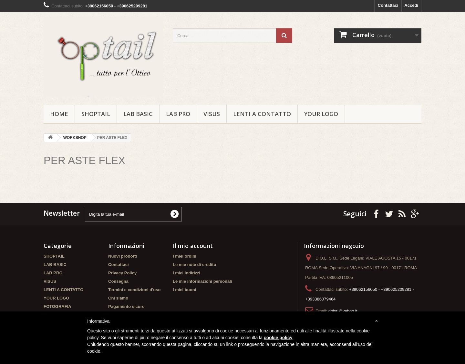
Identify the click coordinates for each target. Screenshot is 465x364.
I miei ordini (184, 256)
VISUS (211, 114)
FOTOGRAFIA (57, 306)
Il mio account (193, 246)
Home (59, 114)
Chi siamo (118, 298)
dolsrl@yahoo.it (342, 311)
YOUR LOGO (321, 114)
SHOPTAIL (95, 114)
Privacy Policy (122, 273)
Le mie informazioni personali (202, 281)
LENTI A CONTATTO (262, 114)
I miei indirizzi (186, 273)
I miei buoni (184, 289)
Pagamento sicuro (126, 306)
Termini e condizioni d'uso (134, 289)
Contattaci (388, 5)
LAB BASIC (138, 114)
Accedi (411, 5)
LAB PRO (178, 114)
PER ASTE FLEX (84, 160)
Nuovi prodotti (122, 256)
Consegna (118, 281)
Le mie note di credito (194, 264)
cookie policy (278, 337)
